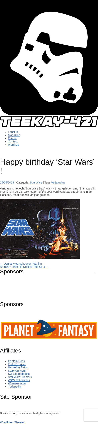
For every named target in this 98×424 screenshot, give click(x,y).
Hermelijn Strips (18, 367)
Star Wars (36, 182)
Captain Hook (16, 361)
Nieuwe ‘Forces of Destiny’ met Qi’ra (24, 266)
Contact (13, 141)
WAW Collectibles (19, 380)
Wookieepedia (17, 383)
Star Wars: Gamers (20, 377)
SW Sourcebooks (19, 373)
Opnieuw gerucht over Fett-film (21, 263)
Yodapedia (14, 386)
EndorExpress (17, 364)
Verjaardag (58, 182)
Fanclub (13, 131)
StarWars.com (17, 370)
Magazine (14, 135)
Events (12, 138)
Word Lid (13, 144)
